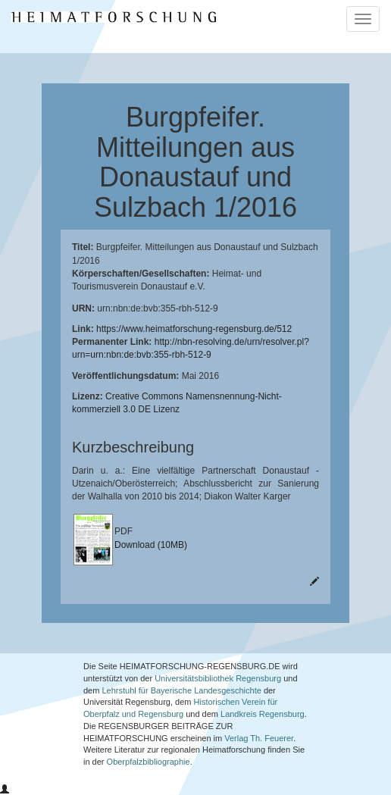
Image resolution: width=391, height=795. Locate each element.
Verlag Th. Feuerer (258, 738)
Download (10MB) (150, 545)
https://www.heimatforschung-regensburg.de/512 (194, 329)
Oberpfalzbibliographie (148, 761)
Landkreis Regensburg (263, 713)
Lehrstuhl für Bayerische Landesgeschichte (181, 690)
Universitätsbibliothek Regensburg (218, 678)
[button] (4, 789)
